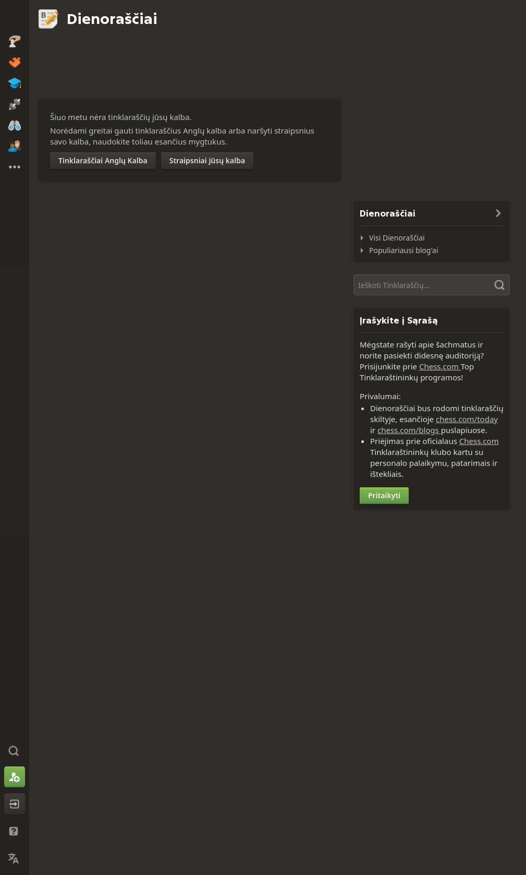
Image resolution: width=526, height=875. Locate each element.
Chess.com (440, 366)
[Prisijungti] (14, 804)
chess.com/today (467, 419)
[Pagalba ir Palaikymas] (14, 831)
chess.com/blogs (409, 430)
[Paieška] (431, 284)
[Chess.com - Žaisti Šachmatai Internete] (14, 17)
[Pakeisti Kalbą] (14, 858)
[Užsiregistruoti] (14, 776)
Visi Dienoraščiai (397, 238)
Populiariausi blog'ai (403, 250)
